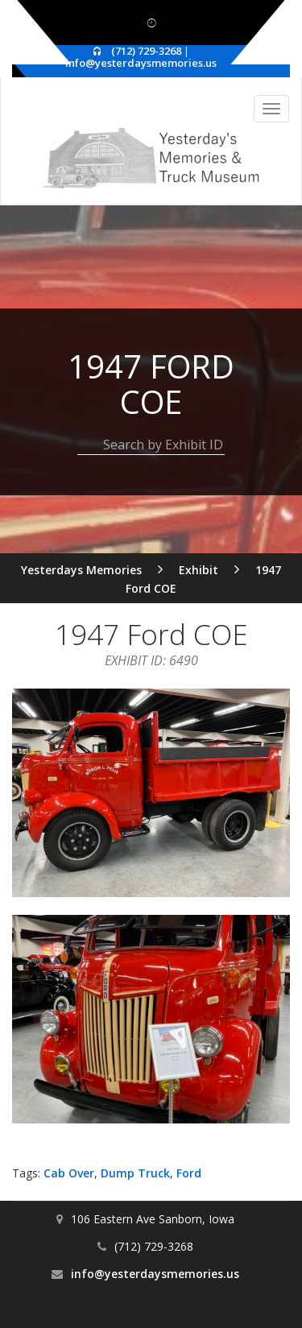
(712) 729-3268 (146, 50)
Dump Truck (135, 1173)
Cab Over (68, 1173)
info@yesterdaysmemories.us (141, 63)
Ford (188, 1173)
